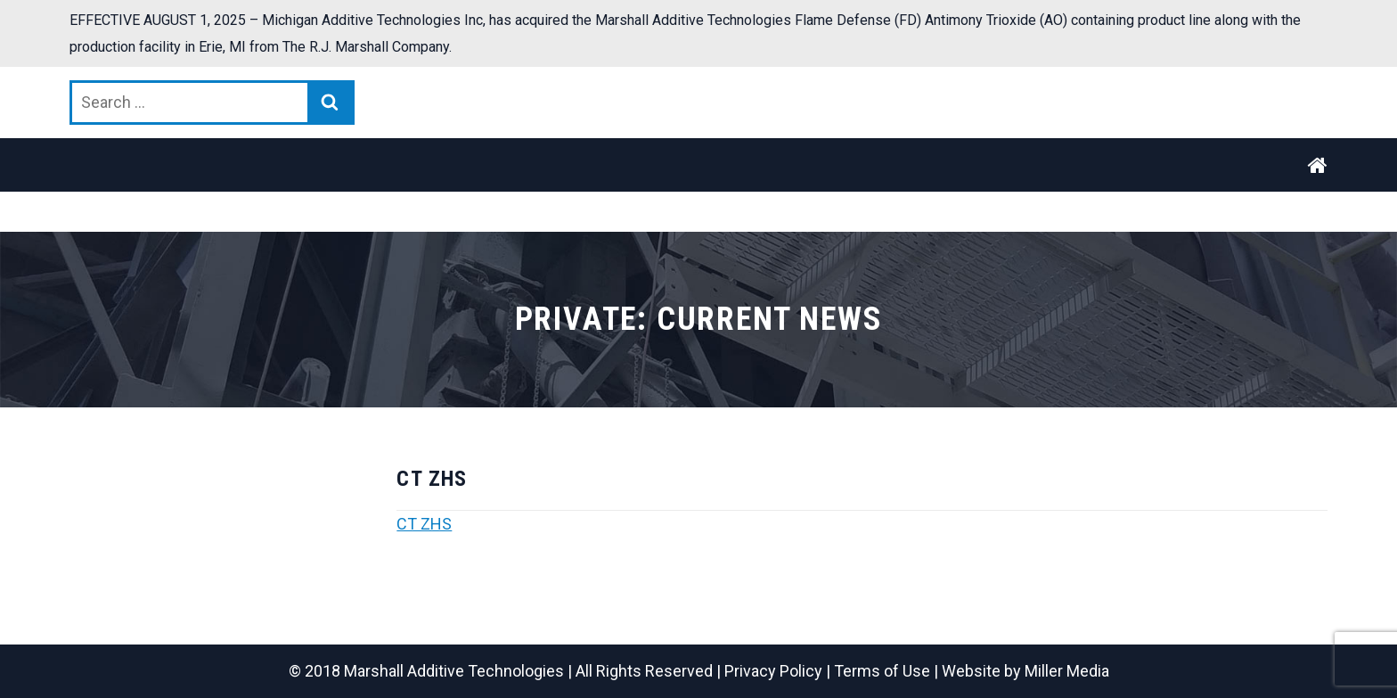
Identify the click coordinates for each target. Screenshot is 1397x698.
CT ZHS (424, 523)
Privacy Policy (773, 670)
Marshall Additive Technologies (454, 670)
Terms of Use (882, 670)
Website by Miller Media (1025, 670)
